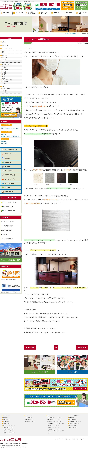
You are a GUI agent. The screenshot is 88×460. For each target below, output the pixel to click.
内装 (3, 78)
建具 (3, 76)
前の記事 (81, 347)
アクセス (6, 187)
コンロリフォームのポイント (55, 427)
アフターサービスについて (9, 425)
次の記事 (31, 347)
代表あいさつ (4, 234)
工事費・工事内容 (8, 175)
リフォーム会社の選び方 (9, 202)
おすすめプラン (6, 45)
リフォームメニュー (43, 12)
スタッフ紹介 (6, 88)
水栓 (3, 74)
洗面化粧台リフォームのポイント (56, 423)
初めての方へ (6, 13)
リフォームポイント (51, 416)
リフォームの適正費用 (9, 210)
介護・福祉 (5, 81)
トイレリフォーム (30, 421)
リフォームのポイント (9, 150)
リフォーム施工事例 (73, 416)
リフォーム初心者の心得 (9, 427)
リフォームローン (7, 48)
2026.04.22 (10, 141)
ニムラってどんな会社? (7, 221)
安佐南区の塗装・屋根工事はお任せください (10, 275)
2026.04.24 (11, 134)
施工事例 (55, 13)
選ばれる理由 (6, 421)
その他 (30, 43)
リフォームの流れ (8, 206)
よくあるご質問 (8, 183)
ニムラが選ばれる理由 (31, 12)
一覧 (56, 347)
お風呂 (4, 68)
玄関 (3, 52)
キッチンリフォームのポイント (55, 417)
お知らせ (4, 55)
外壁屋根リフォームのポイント (55, 429)
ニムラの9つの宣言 (6, 230)
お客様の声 (68, 12)
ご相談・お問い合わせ (74, 423)
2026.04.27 (11, 127)
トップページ (6, 416)
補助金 (4, 42)
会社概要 (6, 166)
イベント (4, 57)
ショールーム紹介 (81, 12)
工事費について (6, 423)
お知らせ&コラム (8, 191)
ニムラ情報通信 (72, 419)
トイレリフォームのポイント (55, 421)
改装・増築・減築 (7, 79)
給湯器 (4, 73)
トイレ (4, 71)
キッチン (4, 66)
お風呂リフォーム (30, 419)
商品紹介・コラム (7, 64)
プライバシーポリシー (7, 238)
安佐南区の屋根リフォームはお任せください (10, 288)
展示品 (4, 60)
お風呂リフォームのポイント (55, 419)
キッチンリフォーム (31, 417)
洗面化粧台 (5, 69)
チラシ (4, 59)
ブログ (26, 43)
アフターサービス (8, 179)
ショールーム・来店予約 (75, 421)
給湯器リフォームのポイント (55, 425)
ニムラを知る (18, 13)
